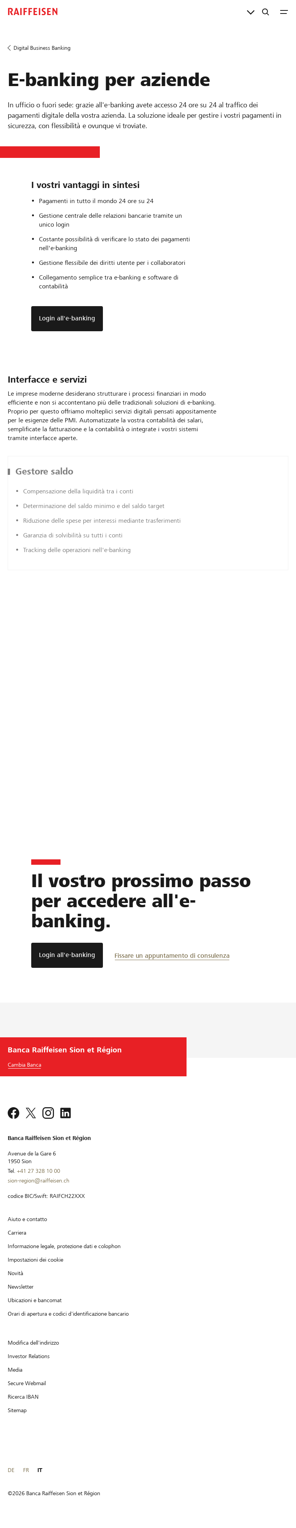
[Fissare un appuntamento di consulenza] (172, 955)
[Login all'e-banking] (67, 955)
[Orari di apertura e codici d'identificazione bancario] (68, 1314)
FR (26, 1470)
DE (11, 1470)
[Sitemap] (17, 1410)
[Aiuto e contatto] (27, 1219)
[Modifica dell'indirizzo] (33, 1343)
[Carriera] (17, 1233)
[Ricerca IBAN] (23, 1397)
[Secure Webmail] (27, 1383)
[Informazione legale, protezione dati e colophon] (64, 1246)
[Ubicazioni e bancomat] (35, 1300)
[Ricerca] (265, 11)
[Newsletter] (21, 1287)
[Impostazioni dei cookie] (35, 1260)
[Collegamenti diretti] (251, 11)
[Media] (15, 1370)
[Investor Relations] (29, 1356)
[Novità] (15, 1273)
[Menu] (284, 11)
